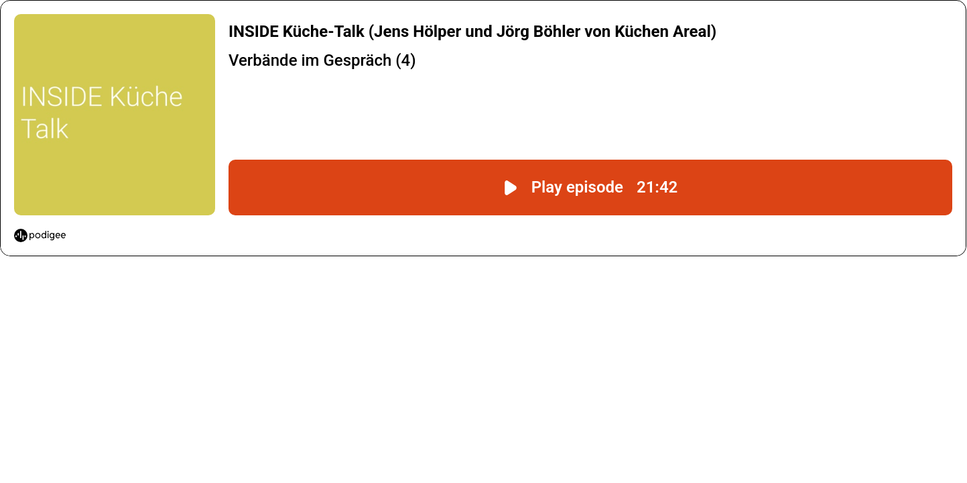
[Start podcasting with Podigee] (40, 235)
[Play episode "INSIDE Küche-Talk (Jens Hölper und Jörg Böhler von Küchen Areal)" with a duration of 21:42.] (590, 187)
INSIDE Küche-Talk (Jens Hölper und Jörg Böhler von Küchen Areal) (472, 31)
